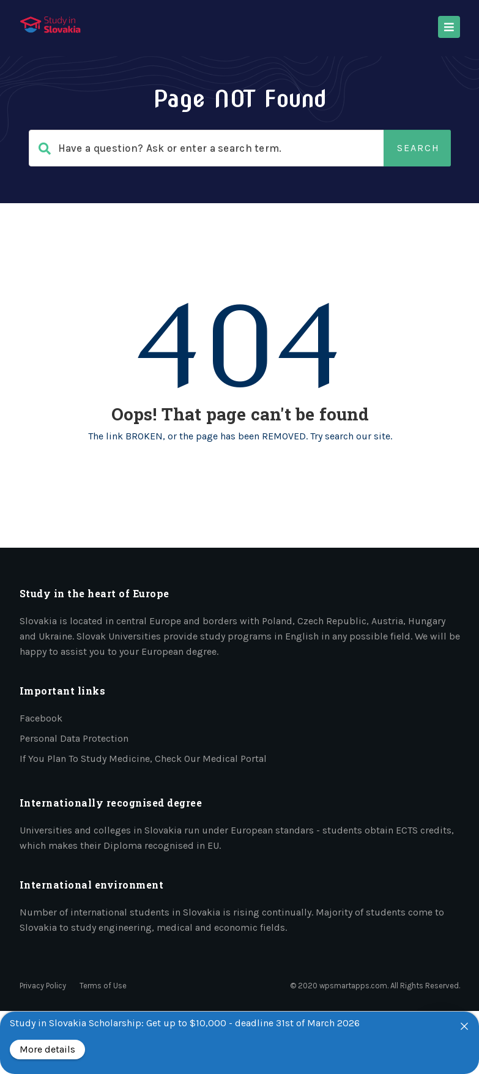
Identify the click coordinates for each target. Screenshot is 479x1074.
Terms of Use (103, 985)
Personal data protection (74, 738)
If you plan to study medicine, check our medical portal (143, 758)
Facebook (41, 718)
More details (47, 1049)
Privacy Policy (43, 985)
